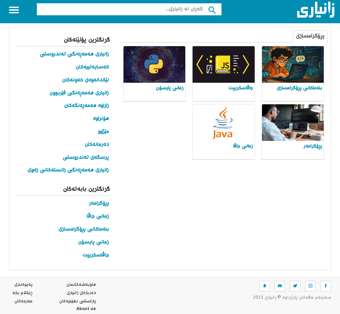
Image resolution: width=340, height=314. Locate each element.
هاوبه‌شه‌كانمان (81, 284)
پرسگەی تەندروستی (86, 157)
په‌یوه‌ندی (23, 284)
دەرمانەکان (97, 145)
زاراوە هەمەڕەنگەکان (86, 106)
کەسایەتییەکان (92, 67)
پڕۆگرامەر (99, 203)
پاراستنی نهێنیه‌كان (77, 301)
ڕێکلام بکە (22, 293)
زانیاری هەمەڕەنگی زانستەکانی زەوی (68, 170)
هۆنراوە (101, 119)
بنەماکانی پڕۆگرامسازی (83, 229)
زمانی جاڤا (98, 216)
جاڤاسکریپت (96, 255)
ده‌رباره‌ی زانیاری (81, 293)
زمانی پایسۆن (93, 242)
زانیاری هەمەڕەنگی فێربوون (79, 93)
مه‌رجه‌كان (23, 301)
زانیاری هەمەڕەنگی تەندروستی (74, 54)
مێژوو (103, 132)
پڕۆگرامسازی (310, 36)
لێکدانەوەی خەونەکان (85, 80)
